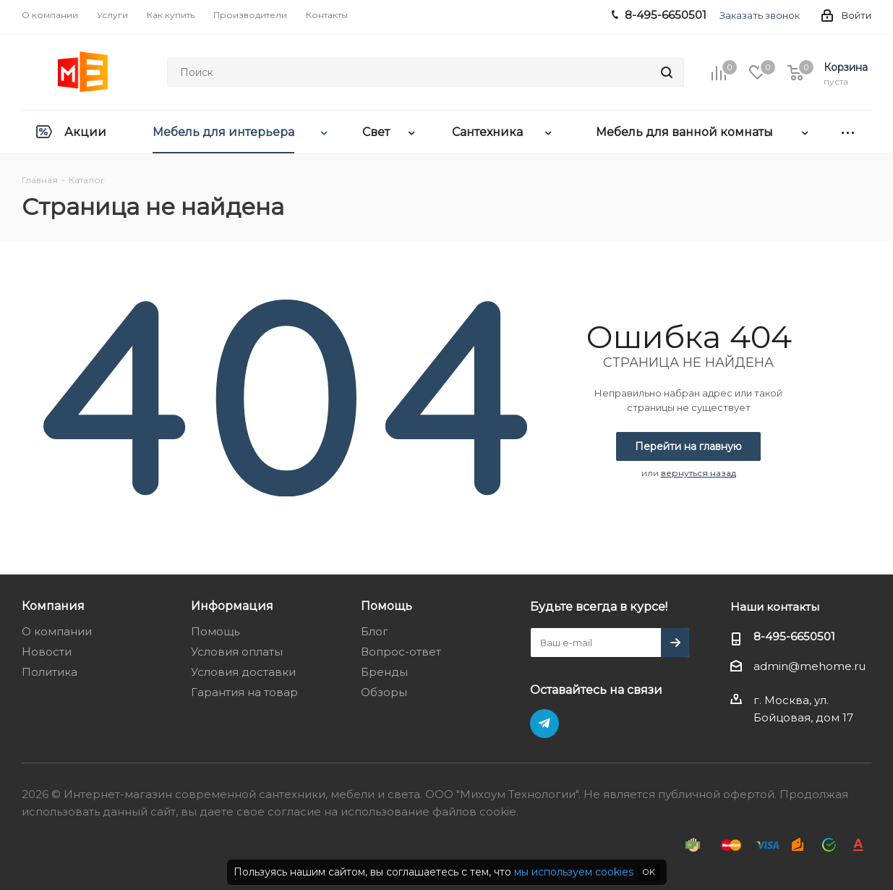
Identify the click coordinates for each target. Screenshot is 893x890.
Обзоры (384, 692)
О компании (57, 631)
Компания (53, 605)
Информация (232, 605)
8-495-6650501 (794, 636)
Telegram (544, 723)
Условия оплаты (237, 651)
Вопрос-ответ (401, 651)
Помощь (215, 631)
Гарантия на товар (244, 692)
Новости (47, 651)
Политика (49, 672)
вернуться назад (698, 472)
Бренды (384, 672)
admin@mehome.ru (809, 667)
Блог (374, 631)
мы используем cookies (573, 871)
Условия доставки (243, 672)
